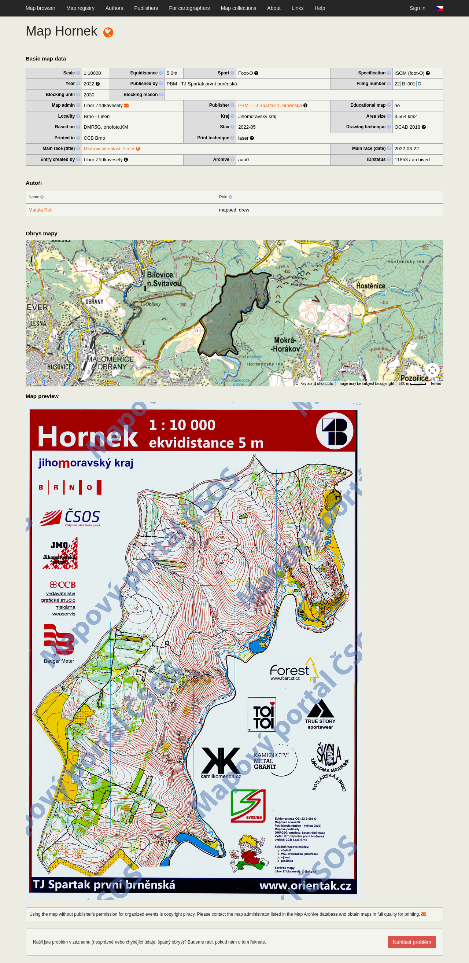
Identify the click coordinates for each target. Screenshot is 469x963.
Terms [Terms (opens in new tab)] (436, 384)
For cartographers (189, 8)
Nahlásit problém (412, 942)
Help (320, 8)
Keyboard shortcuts (316, 384)
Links (298, 8)
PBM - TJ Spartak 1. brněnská (270, 105)
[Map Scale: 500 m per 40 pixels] (412, 383)
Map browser (40, 8)
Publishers (146, 8)
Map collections (238, 8)
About (274, 8)
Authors (114, 8)
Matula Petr (41, 210)
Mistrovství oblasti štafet (112, 148)
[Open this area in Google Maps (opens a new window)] (39, 381)
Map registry (80, 8)
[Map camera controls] (432, 370)
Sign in (417, 8)
